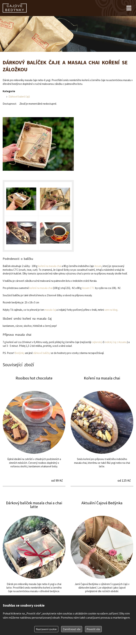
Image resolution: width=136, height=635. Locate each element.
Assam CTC (88, 288)
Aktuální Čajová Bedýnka (102, 556)
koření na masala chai (49, 266)
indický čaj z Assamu (116, 342)
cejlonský (97, 342)
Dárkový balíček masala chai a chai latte (34, 556)
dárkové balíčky (41, 353)
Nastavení (46, 629)
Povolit (93, 629)
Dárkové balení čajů (19, 96)
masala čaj (50, 309)
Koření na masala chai (102, 431)
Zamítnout (72, 629)
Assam (98, 266)
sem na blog (111, 309)
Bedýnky (20, 353)
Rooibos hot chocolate (34, 431)
